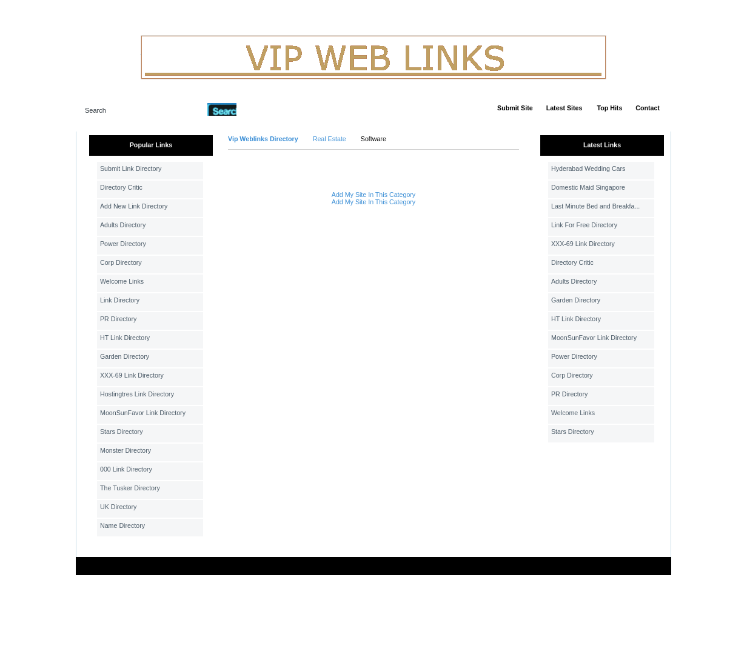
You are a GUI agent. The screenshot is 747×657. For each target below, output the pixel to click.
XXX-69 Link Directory (132, 375)
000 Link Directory (126, 469)
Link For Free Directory (584, 224)
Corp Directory (121, 262)
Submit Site (515, 108)
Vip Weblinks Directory (263, 138)
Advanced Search (268, 109)
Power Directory (123, 243)
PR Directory (118, 318)
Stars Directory (121, 431)
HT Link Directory (125, 337)
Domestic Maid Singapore (588, 187)
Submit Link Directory (130, 168)
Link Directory (119, 300)
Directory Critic (121, 187)
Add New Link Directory (133, 206)
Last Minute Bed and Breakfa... (595, 206)
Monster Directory (125, 450)
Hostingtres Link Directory (137, 394)
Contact (647, 108)
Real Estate (329, 138)
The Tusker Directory (130, 488)
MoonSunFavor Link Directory (143, 412)
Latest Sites (564, 108)
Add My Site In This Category (373, 194)
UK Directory (118, 506)
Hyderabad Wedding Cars (588, 168)
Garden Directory (124, 356)
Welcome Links (122, 281)
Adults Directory (123, 224)
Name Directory (122, 525)
